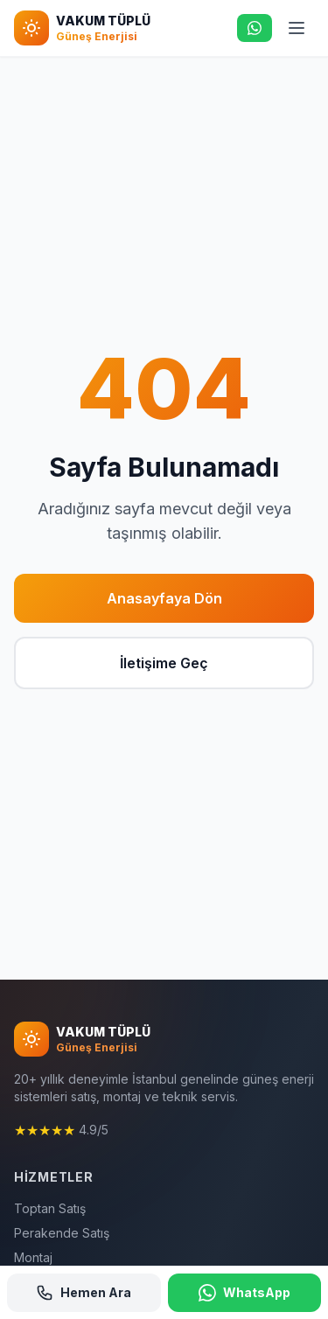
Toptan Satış (50, 1208)
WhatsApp (244, 1293)
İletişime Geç (164, 663)
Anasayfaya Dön (164, 598)
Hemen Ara (83, 1293)
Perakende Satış (61, 1232)
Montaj (33, 1257)
